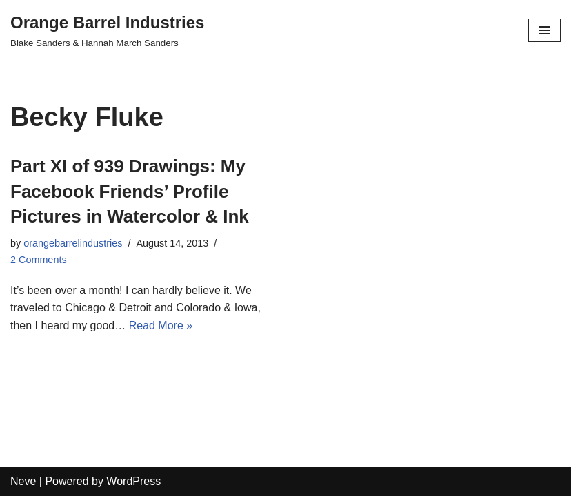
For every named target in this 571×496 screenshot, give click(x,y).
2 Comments (38, 259)
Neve (23, 481)
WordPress (133, 481)
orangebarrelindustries (72, 243)
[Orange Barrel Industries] (107, 30)
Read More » (161, 325)
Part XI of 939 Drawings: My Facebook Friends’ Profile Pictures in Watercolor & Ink (129, 191)
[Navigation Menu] (544, 30)
